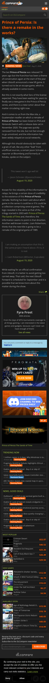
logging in (8, 345)
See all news (24, 332)
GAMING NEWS (13, 66)
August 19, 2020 (24, 180)
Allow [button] (21, 678)
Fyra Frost (27, 66)
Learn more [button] (32, 671)
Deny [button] (7, 678)
